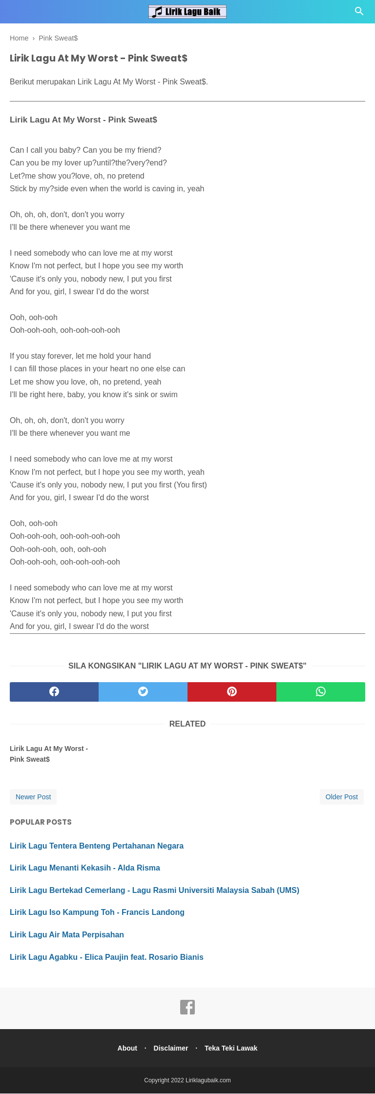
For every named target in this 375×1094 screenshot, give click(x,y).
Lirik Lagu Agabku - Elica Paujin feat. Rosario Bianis (107, 957)
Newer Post (33, 797)
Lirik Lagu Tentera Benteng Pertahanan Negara (97, 846)
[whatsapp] (320, 692)
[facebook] (54, 692)
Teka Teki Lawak (233, 1049)
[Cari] (359, 14)
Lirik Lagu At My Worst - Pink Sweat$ (49, 754)
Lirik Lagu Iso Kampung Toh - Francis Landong (97, 913)
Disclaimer (171, 1049)
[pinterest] (232, 692)
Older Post (342, 797)
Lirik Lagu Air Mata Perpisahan (67, 935)
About (125, 1049)
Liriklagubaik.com (208, 1080)
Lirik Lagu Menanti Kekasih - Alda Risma (85, 868)
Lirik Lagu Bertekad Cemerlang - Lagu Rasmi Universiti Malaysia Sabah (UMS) (154, 890)
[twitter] (143, 692)
